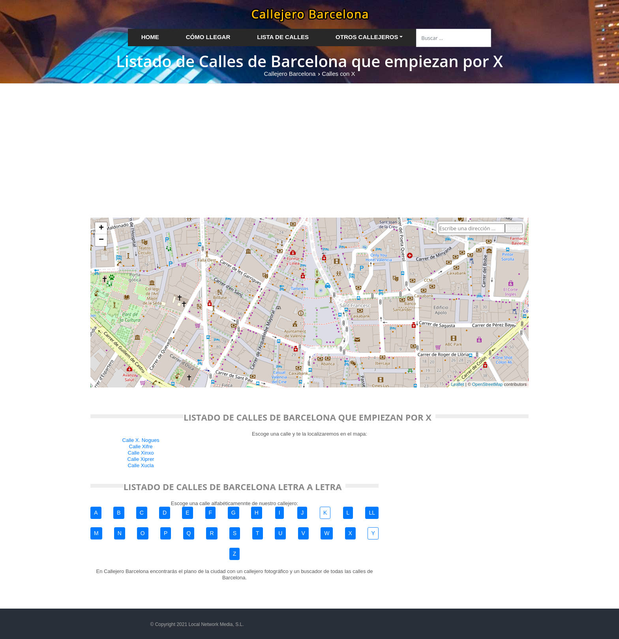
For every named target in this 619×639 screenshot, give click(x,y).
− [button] (101, 240)
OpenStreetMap (487, 384)
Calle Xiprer (141, 459)
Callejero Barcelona (289, 73)
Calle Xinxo (141, 453)
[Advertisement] (309, 142)
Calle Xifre (141, 446)
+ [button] (101, 228)
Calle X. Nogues (140, 440)
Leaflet (457, 384)
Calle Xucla (141, 465)
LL (372, 512)
